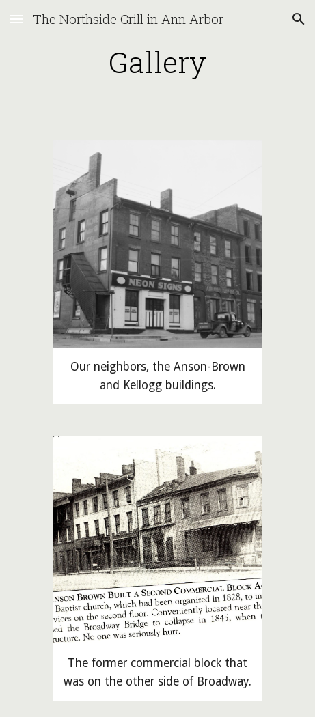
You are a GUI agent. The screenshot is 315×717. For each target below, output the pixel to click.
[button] (16, 19)
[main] (157, 61)
